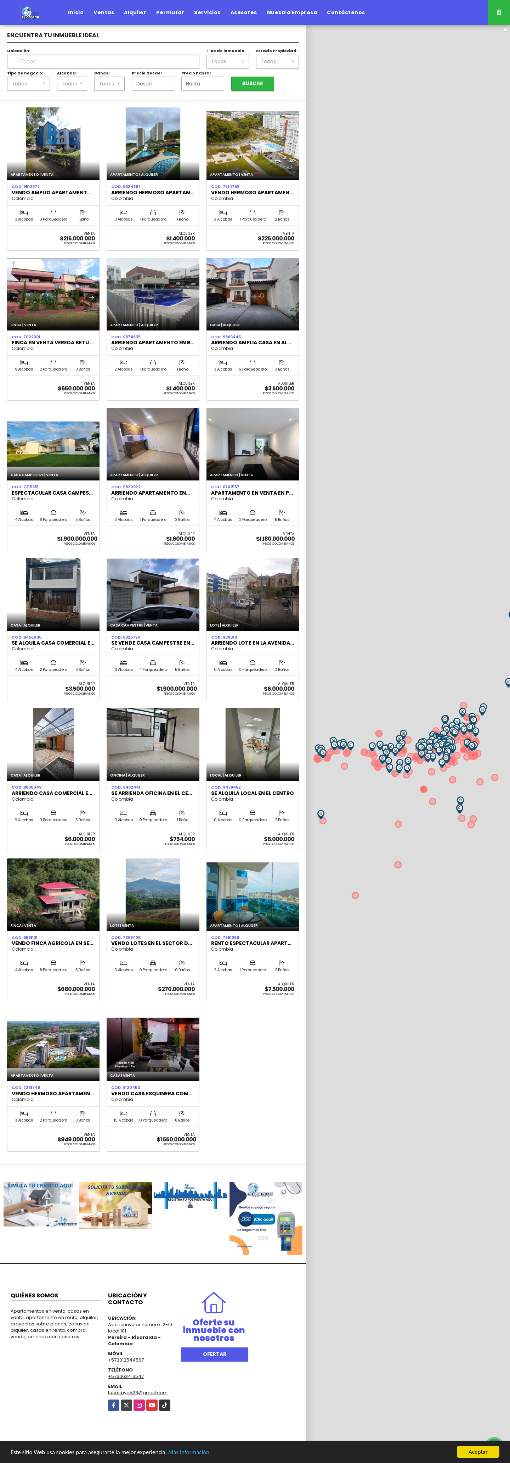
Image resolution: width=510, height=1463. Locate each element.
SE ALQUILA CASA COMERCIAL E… (53, 643)
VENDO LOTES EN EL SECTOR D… (151, 943)
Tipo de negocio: (25, 73)
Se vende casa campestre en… (152, 643)
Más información (188, 1452)
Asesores (244, 12)
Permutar (170, 12)
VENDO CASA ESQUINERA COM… (151, 1093)
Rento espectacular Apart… (251, 943)
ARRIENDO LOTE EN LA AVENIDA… (252, 643)
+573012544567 (126, 1360)
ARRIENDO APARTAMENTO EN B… (152, 342)
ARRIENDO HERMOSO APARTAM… (152, 192)
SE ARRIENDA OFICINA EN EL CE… (151, 793)
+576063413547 (126, 1376)
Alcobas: (66, 73)
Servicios (207, 12)
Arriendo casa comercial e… (52, 793)
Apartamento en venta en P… (252, 493)
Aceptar (478, 1452)
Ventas (104, 12)
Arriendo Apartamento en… (150, 493)
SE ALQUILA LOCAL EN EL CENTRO (252, 793)
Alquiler (135, 12)
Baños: (101, 73)
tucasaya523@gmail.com (138, 1392)
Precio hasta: (196, 73)
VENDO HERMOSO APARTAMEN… (53, 1093)
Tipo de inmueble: (225, 51)
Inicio (76, 12)
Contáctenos (346, 12)
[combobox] (227, 62)
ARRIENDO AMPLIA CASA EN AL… (251, 342)
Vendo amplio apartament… (51, 192)
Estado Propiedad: (277, 51)
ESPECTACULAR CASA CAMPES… (52, 493)
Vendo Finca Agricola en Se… (52, 943)
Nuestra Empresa (292, 12)
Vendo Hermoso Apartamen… (252, 192)
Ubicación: (18, 51)
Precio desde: (147, 73)
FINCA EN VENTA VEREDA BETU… (52, 342)
